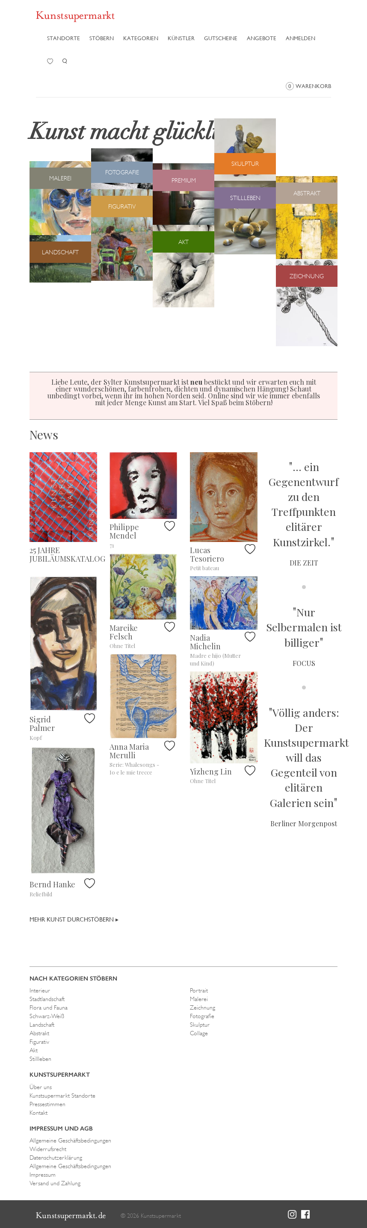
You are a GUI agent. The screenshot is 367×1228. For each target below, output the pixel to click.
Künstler (181, 38)
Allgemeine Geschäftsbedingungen (70, 1140)
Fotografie (202, 1016)
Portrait (199, 990)
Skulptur (200, 1024)
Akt (34, 1050)
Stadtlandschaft (47, 998)
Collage (199, 1033)
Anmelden (300, 38)
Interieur (40, 990)
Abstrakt (39, 1033)
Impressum (43, 1174)
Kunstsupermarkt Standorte (62, 1095)
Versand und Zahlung (55, 1183)
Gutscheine (220, 38)
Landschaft (42, 1024)
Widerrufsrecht (48, 1149)
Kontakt (38, 1112)
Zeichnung (202, 1007)
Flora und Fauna (49, 1007)
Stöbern (101, 38)
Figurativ (39, 1041)
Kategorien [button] (140, 38)
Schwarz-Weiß (47, 1016)
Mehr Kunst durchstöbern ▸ (74, 919)
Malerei (199, 998)
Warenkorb (308, 86)
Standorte (63, 38)
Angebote (261, 38)
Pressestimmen (47, 1104)
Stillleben (40, 1058)
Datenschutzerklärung (56, 1157)
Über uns (41, 1087)
